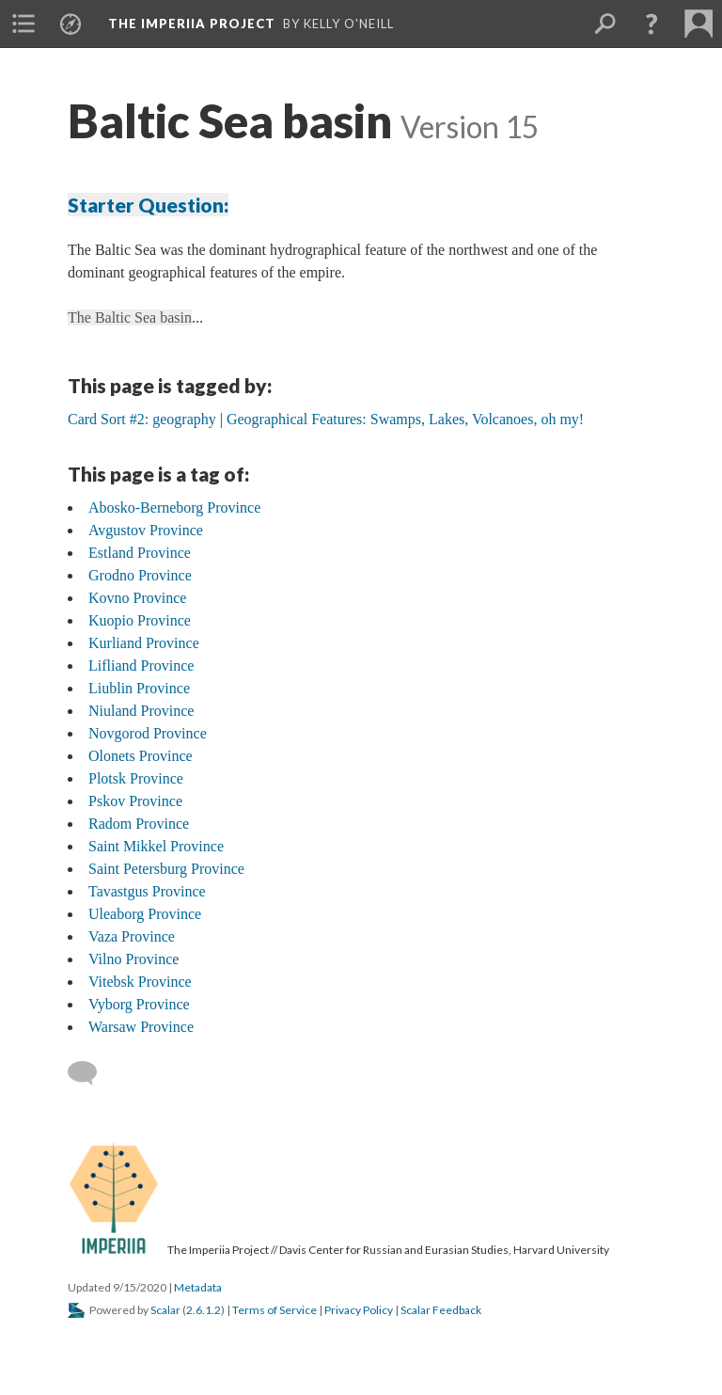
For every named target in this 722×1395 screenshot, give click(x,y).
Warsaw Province (141, 1027)
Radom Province (138, 824)
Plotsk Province (135, 778)
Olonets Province (140, 756)
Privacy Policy (358, 1310)
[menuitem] (23, 23)
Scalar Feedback (440, 1310)
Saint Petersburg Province (166, 869)
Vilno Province (133, 959)
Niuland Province (141, 711)
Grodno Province (140, 575)
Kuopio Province (139, 620)
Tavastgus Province (147, 891)
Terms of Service (274, 1310)
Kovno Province (137, 598)
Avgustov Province (145, 530)
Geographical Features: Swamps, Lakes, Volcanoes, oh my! (405, 419)
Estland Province (139, 553)
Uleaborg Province (144, 914)
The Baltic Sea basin (130, 317)
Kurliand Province (143, 643)
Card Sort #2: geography (142, 419)
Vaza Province (131, 936)
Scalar (165, 1310)
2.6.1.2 (203, 1310)
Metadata (198, 1287)
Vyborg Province (139, 1004)
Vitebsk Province (140, 982)
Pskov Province (135, 801)
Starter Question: (148, 204)
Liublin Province (139, 688)
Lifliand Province (141, 666)
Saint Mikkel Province (156, 846)
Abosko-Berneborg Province (174, 507)
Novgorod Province (147, 733)
